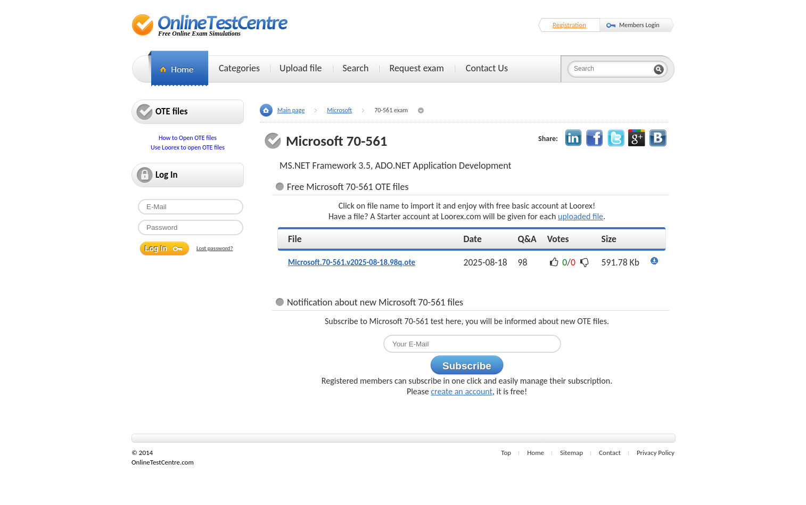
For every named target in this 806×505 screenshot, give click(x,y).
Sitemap (571, 453)
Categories (239, 68)
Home (535, 453)
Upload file (300, 68)
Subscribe (466, 365)
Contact (610, 453)
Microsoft (339, 110)
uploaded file (580, 216)
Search (356, 68)
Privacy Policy (656, 453)
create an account (461, 391)
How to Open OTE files (188, 138)
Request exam (416, 68)
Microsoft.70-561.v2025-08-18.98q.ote (351, 262)
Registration (569, 25)
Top (506, 453)
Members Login (639, 25)
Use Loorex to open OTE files (188, 147)
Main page (291, 110)
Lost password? (214, 248)
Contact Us (487, 68)
